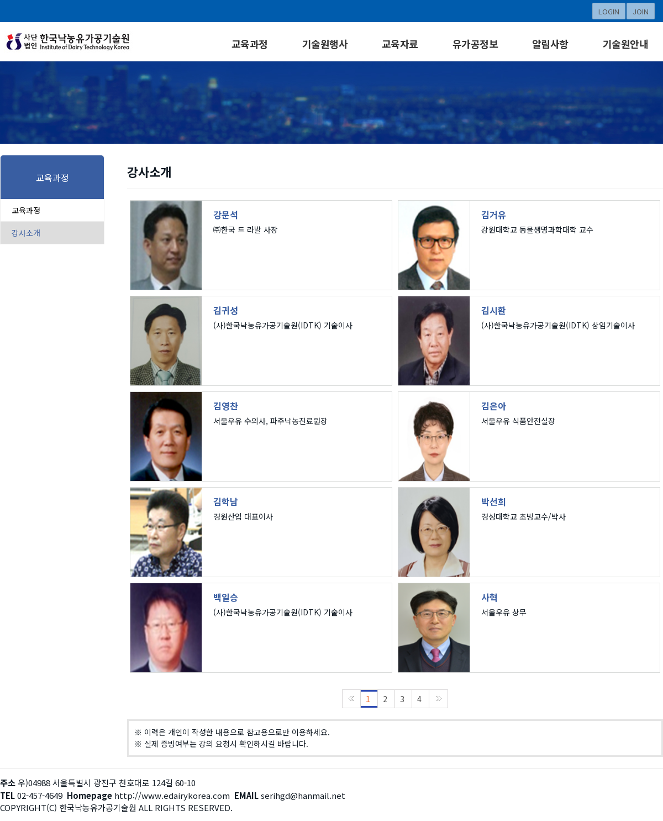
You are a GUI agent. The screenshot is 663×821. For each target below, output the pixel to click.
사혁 (489, 597)
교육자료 (400, 43)
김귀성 (225, 310)
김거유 (493, 214)
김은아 (493, 405)
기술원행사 (325, 43)
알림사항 (550, 43)
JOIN (641, 11)
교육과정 (249, 43)
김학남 (225, 501)
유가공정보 (475, 43)
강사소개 (26, 232)
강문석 (225, 214)
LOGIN (608, 11)
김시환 (493, 310)
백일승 (225, 597)
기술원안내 (626, 43)
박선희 (493, 501)
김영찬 (225, 405)
